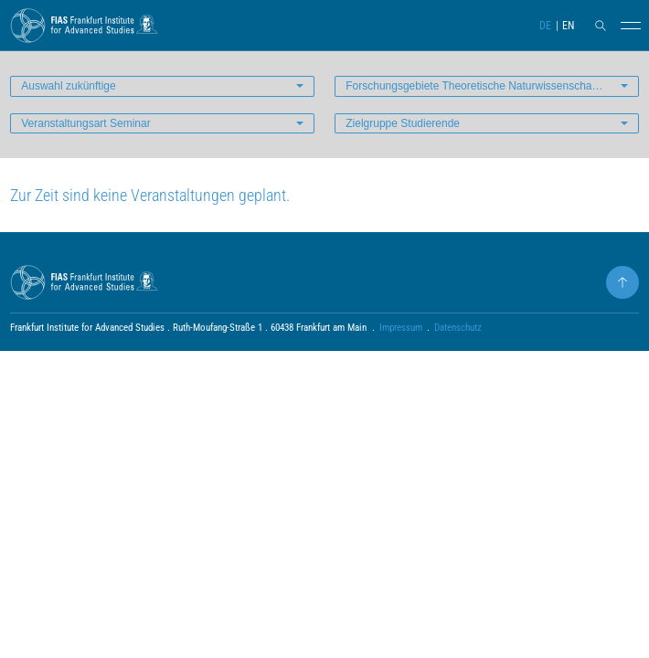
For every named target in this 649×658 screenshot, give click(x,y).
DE (545, 25)
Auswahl (68, 86)
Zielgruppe (403, 123)
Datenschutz (458, 328)
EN (568, 25)
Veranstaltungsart (85, 123)
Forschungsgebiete (478, 86)
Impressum (400, 328)
